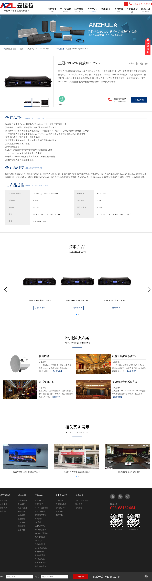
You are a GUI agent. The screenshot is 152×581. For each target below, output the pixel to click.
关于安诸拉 (5, 495)
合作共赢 (79, 495)
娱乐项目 (21, 530)
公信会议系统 (40, 555)
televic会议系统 (41, 548)
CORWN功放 (44, 49)
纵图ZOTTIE (40, 500)
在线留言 (78, 508)
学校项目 (21, 522)
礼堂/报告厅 (22, 508)
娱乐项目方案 (46, 381)
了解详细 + (40, 307)
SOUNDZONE (40, 515)
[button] (50, 81)
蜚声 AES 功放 (40, 563)
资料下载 (59, 515)
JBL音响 (38, 522)
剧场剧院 (21, 511)
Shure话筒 (38, 541)
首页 (21, 49)
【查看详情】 (57, 371)
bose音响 (38, 519)
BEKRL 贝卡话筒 (41, 508)
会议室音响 (22, 500)
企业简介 (3, 500)
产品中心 (31, 49)
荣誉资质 (3, 508)
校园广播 (44, 356)
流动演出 (21, 526)
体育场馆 (21, 515)
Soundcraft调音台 (41, 533)
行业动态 (59, 500)
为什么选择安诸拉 (82, 500)
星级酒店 (21, 519)
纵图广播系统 (40, 511)
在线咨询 (139, 100)
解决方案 (22, 495)
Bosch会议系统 (40, 530)
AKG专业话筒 (40, 537)
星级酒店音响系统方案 (124, 381)
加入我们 (3, 511)
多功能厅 (21, 504)
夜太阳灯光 (39, 552)
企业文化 (3, 504)
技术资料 (59, 511)
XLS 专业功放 (58, 49)
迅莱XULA (39, 504)
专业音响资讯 (62, 495)
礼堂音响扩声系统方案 (124, 356)
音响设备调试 (61, 508)
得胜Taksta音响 (40, 566)
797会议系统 (40, 559)
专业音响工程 (61, 504)
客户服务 (78, 504)
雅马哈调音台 (40, 544)
